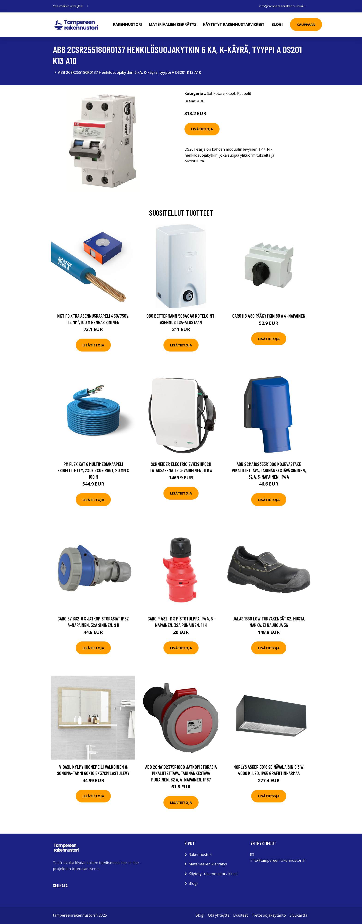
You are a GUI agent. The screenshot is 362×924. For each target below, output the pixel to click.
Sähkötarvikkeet (221, 93)
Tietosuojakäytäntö (269, 915)
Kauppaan (306, 24)
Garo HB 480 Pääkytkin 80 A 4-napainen (268, 316)
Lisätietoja (202, 129)
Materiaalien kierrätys (172, 24)
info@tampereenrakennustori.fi (282, 6)
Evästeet (240, 915)
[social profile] (87, 6)
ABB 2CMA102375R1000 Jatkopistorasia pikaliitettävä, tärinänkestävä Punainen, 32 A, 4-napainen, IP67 (181, 773)
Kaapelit (244, 93)
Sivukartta (298, 915)
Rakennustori (127, 24)
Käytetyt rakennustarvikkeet (234, 24)
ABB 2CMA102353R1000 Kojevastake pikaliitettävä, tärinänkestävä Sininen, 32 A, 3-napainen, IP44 (269, 470)
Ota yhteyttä (218, 915)
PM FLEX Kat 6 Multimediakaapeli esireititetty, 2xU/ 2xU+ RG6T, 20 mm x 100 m (93, 470)
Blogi (277, 24)
